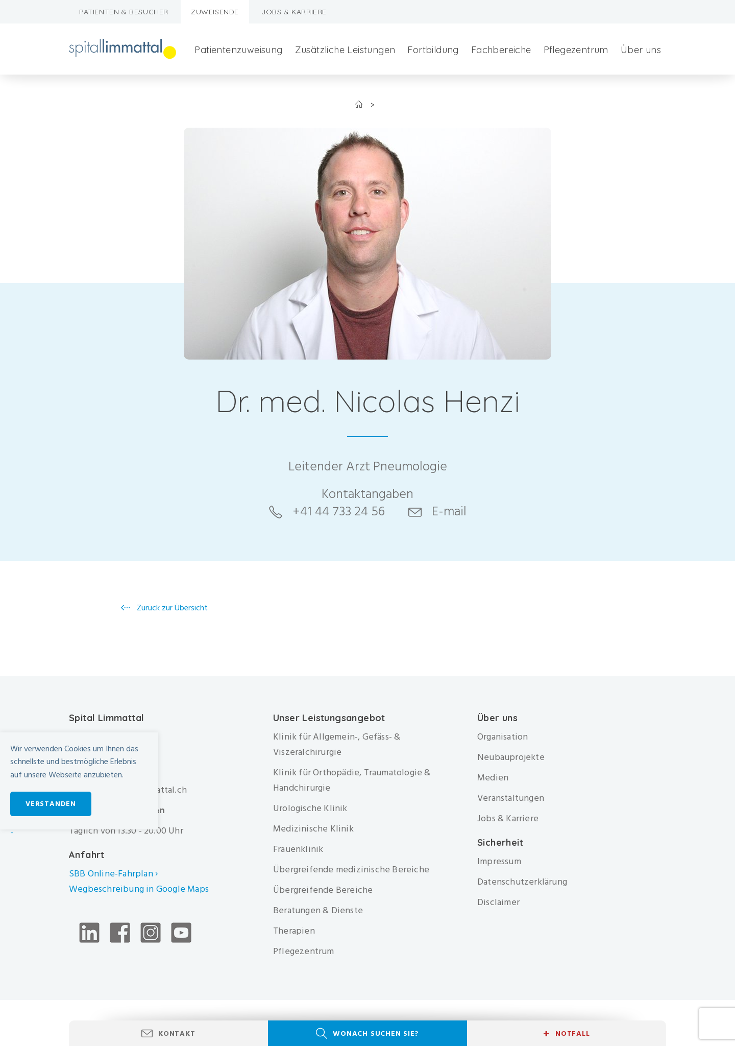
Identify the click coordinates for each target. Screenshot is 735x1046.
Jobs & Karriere (294, 11)
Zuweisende (215, 11)
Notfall (566, 1034)
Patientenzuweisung (238, 50)
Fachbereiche (501, 50)
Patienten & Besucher (123, 11)
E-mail (449, 511)
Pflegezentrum (576, 50)
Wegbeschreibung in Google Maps (140, 889)
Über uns (641, 50)
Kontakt (176, 1033)
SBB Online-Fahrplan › (113, 873)
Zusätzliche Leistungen (345, 50)
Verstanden (51, 804)
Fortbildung (432, 50)
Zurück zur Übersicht (171, 607)
